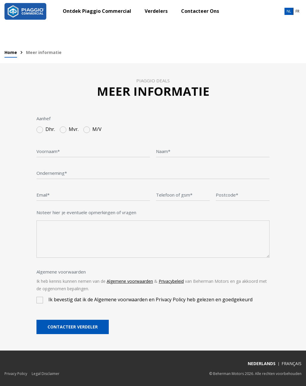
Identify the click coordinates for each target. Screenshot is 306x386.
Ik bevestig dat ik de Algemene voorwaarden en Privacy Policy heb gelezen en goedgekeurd (150, 300)
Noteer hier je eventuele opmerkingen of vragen (86, 212)
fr (297, 11)
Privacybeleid (171, 281)
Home (10, 52)
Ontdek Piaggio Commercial (97, 11)
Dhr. (50, 129)
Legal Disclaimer (45, 373)
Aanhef (43, 118)
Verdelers (156, 11)
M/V (97, 129)
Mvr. (74, 129)
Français (291, 363)
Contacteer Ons (200, 11)
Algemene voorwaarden (61, 271)
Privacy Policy (15, 373)
